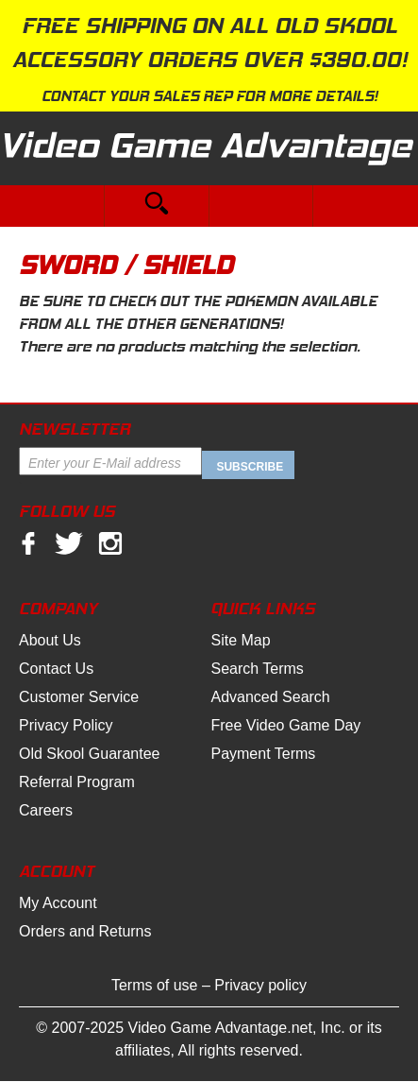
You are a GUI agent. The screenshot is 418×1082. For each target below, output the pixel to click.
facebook (28, 543)
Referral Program (77, 782)
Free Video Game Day (285, 725)
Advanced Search (269, 697)
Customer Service (79, 697)
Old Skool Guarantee (89, 754)
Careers (46, 810)
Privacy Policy (66, 725)
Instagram (110, 543)
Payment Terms (262, 754)
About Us (50, 640)
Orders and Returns (85, 931)
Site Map (240, 640)
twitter (69, 543)
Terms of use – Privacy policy (209, 985)
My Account (58, 903)
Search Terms (256, 669)
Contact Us (56, 669)
